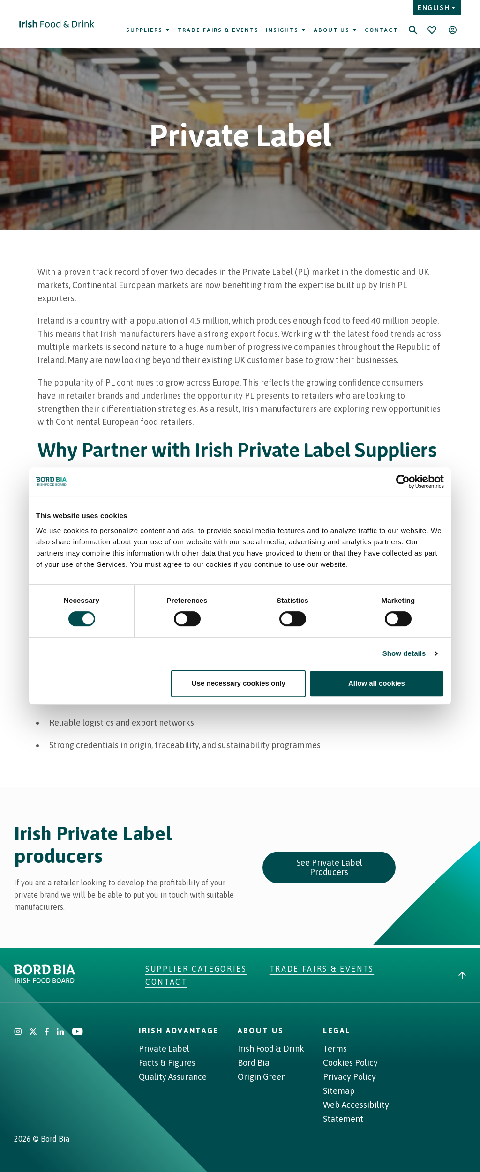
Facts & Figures (167, 1063)
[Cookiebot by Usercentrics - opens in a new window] (403, 482)
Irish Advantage (179, 1030)
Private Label (164, 1048)
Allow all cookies (376, 683)
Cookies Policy (350, 1063)
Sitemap (339, 1091)
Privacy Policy (349, 1077)
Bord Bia (254, 1063)
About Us (336, 30)
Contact (381, 30)
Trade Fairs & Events (218, 30)
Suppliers (148, 30)
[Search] (413, 24)
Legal (336, 1030)
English (437, 8)
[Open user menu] (452, 30)
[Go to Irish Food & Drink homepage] (56, 24)
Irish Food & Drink (271, 1048)
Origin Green (262, 1077)
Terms (335, 1048)
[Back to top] (462, 975)
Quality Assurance (173, 1077)
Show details (404, 653)
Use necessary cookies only (238, 683)
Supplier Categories (196, 968)
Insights (286, 30)
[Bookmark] (431, 30)
